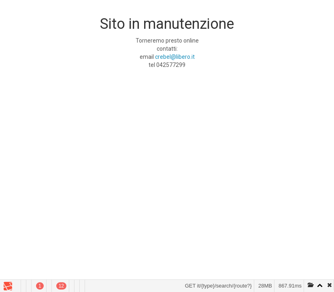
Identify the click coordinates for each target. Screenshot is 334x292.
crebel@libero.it (175, 57)
